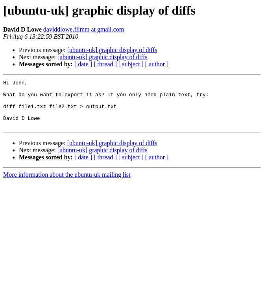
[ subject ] (131, 64)
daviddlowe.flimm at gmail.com (83, 29)
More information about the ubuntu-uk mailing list (67, 184)
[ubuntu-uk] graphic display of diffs (112, 50)
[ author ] (157, 64)
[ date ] (83, 64)
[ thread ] (105, 64)
